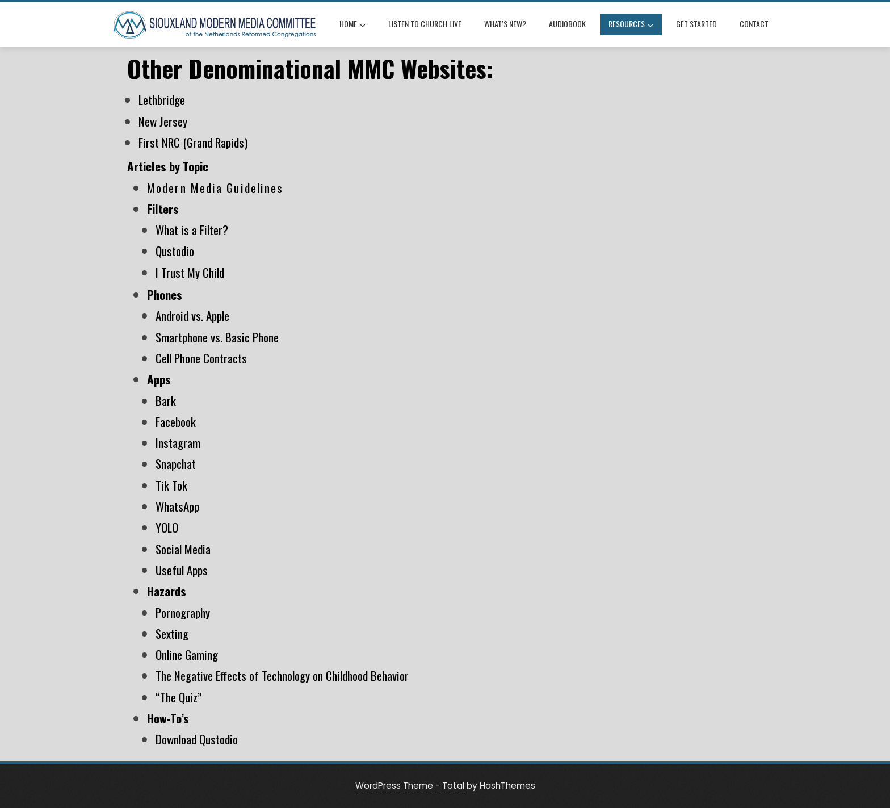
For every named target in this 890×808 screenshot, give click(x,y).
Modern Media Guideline (212, 187)
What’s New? (505, 24)
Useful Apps (182, 570)
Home (352, 25)
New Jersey (162, 121)
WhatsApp (177, 506)
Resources (630, 25)
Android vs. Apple (192, 315)
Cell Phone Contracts (201, 358)
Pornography (183, 612)
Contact (754, 24)
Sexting (172, 633)
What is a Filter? (192, 229)
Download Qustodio (197, 739)
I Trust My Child (190, 272)
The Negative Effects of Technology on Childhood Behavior (282, 675)
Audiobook (567, 24)
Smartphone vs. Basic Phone (217, 337)
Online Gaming (187, 654)
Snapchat (176, 463)
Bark (166, 400)
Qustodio (175, 250)
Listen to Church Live (424, 24)
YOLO (167, 527)
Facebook (176, 421)
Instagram (178, 442)
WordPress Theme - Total (409, 786)
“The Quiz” (178, 697)
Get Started (696, 24)
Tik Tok (171, 485)
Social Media (183, 549)
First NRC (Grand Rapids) (192, 142)
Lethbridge (161, 99)
